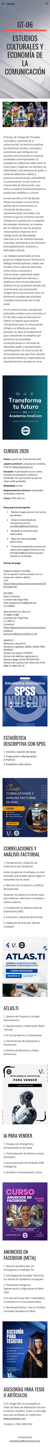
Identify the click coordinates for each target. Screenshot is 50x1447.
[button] (3, 3)
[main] (25, 49)
